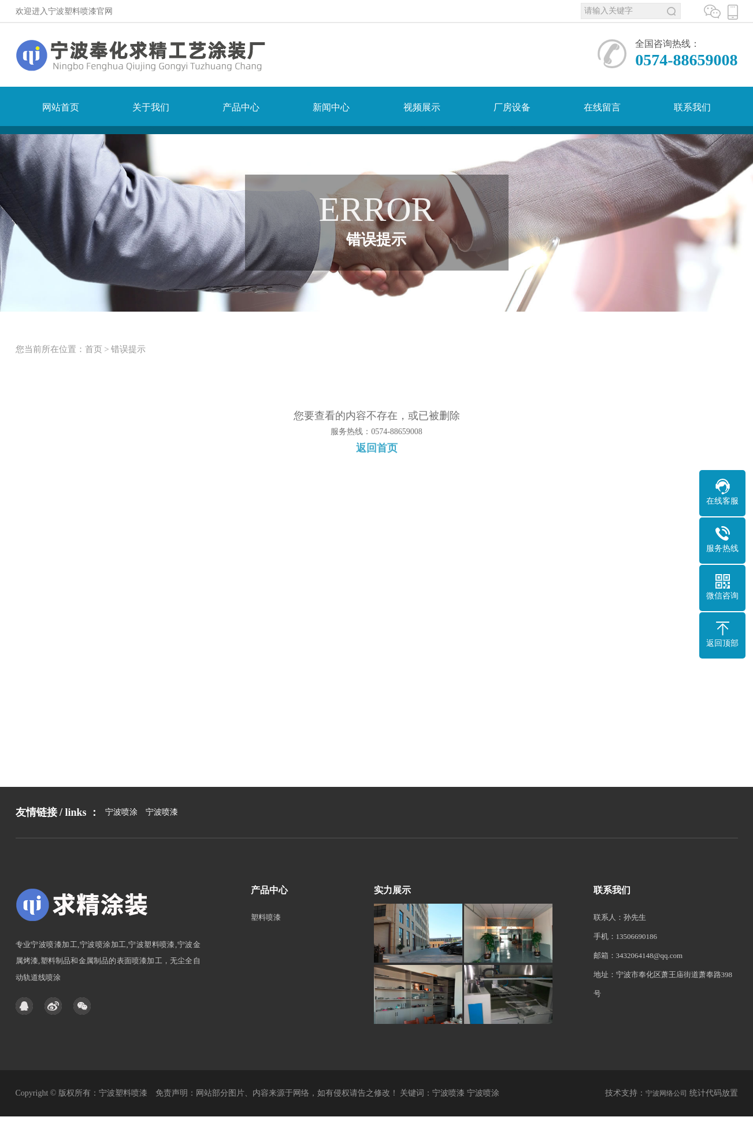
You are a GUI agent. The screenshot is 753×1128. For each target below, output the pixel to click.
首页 (93, 360)
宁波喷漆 (162, 836)
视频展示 (421, 107)
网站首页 (60, 107)
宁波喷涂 (121, 836)
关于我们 (150, 107)
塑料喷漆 (266, 949)
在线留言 (602, 107)
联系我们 (692, 107)
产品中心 (240, 107)
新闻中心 (331, 107)
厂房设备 (512, 107)
